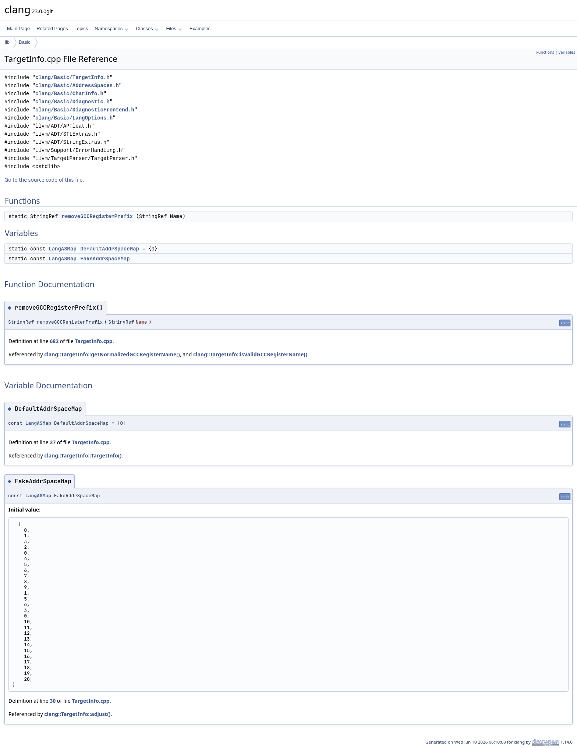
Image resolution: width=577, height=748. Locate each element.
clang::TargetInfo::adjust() (77, 713)
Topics (81, 28)
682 (54, 341)
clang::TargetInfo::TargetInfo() (82, 455)
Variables (566, 52)
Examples (200, 28)
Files (174, 28)
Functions (545, 52)
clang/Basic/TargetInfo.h (72, 77)
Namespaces (111, 28)
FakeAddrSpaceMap (105, 258)
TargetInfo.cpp (93, 341)
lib (7, 42)
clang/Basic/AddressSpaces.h (77, 85)
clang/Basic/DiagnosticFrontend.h (84, 109)
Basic (25, 42)
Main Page (18, 28)
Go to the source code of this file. (44, 179)
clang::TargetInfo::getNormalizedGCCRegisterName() (112, 354)
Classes (147, 28)
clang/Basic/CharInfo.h (69, 93)
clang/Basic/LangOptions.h (74, 117)
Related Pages (52, 28)
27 (53, 442)
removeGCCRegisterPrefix (97, 216)
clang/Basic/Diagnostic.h (72, 101)
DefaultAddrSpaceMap (109, 248)
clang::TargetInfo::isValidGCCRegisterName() (250, 354)
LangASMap (63, 248)
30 (53, 700)
